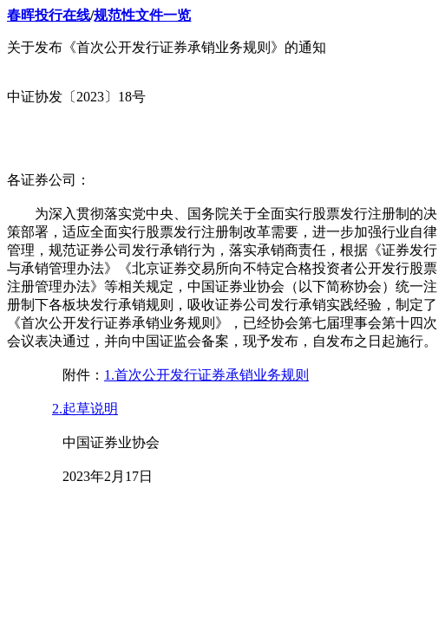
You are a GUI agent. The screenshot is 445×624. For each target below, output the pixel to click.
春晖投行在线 (48, 15)
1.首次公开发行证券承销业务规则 (206, 374)
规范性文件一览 (142, 15)
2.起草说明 (85, 408)
